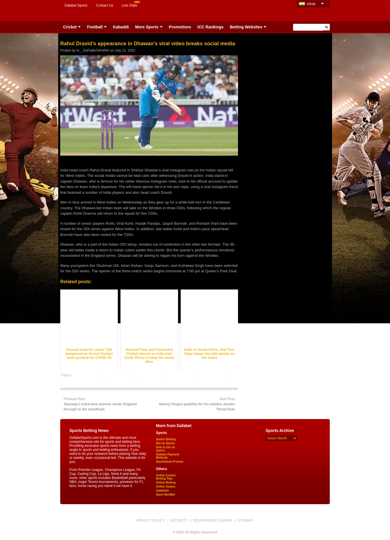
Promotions (180, 27)
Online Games (165, 486)
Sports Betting (166, 439)
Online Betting (166, 482)
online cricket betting (212, 375)
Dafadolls (162, 490)
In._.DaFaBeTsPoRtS (93, 50)
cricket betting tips (152, 375)
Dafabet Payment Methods (167, 456)
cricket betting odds (119, 375)
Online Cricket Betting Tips (166, 477)
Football (94, 27)
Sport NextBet (165, 494)
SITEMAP (245, 521)
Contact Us (104, 5)
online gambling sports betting (85, 380)
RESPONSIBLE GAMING (213, 521)
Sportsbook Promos (170, 461)
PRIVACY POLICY (150, 521)
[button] (326, 27)
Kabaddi (121, 27)
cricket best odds (87, 375)
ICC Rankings (211, 27)
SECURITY (179, 521)
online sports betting (128, 380)
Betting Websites (246, 27)
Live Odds (129, 5)
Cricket (70, 27)
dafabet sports (180, 375)
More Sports (147, 27)
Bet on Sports (165, 443)
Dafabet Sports (76, 5)
